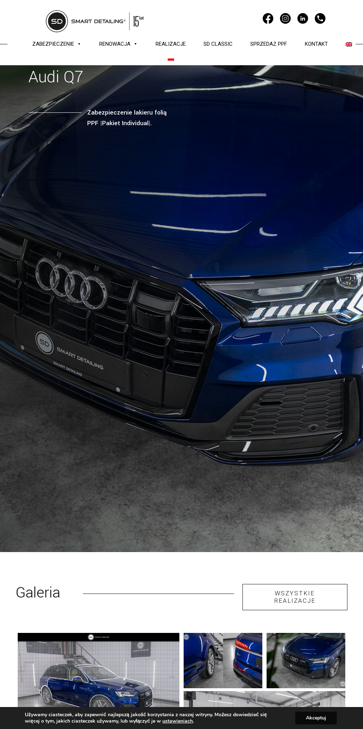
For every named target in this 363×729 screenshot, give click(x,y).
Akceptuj (316, 717)
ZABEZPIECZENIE (57, 44)
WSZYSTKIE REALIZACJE (294, 597)
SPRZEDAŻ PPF (268, 44)
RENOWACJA (118, 44)
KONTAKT (316, 44)
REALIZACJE (171, 44)
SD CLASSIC (218, 44)
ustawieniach (177, 721)
